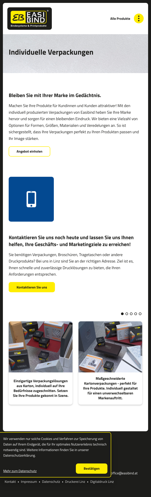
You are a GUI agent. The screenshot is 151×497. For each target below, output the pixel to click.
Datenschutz (51, 481)
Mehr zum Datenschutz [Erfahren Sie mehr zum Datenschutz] (20, 470)
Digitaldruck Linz (102, 481)
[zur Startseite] (29, 19)
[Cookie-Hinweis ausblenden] (91, 468)
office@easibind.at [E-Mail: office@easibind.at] (124, 473)
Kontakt (10, 481)
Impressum (29, 481)
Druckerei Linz (75, 481)
